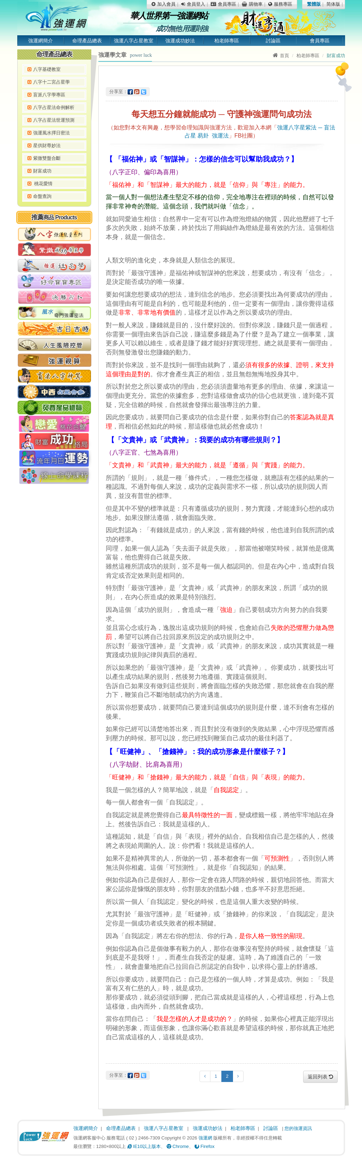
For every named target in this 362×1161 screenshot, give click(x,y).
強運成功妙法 (180, 40)
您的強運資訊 (298, 1128)
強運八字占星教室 (133, 40)
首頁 (281, 55)
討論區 (273, 40)
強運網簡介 (40, 40)
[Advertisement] (54, 595)
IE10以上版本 (144, 1146)
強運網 (205, 1138)
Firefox (204, 1146)
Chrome (178, 1146)
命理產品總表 (87, 40)
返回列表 (320, 1077)
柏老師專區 (226, 40)
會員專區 (320, 40)
